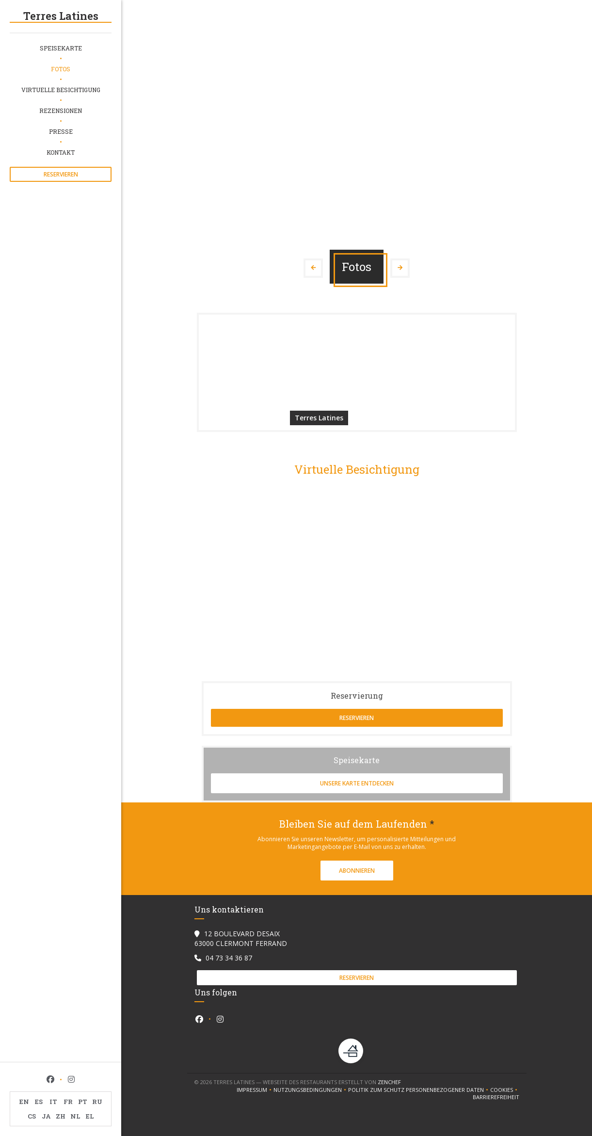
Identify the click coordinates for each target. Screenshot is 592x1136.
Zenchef (389, 1082)
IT (53, 1101)
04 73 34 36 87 (229, 957)
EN (24, 1101)
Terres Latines (60, 16)
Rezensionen (60, 110)
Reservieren (61, 174)
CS (32, 1116)
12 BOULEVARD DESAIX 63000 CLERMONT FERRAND (240, 938)
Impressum (255, 1090)
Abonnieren (357, 870)
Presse (61, 131)
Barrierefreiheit (496, 1097)
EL (90, 1116)
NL (75, 1116)
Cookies (504, 1090)
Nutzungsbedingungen (310, 1090)
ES (39, 1101)
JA (46, 1116)
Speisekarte (61, 48)
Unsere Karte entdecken (357, 783)
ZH (60, 1116)
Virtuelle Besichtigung (60, 90)
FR (68, 1101)
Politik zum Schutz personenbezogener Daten (419, 1090)
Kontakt (61, 152)
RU (97, 1101)
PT (82, 1101)
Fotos (60, 69)
